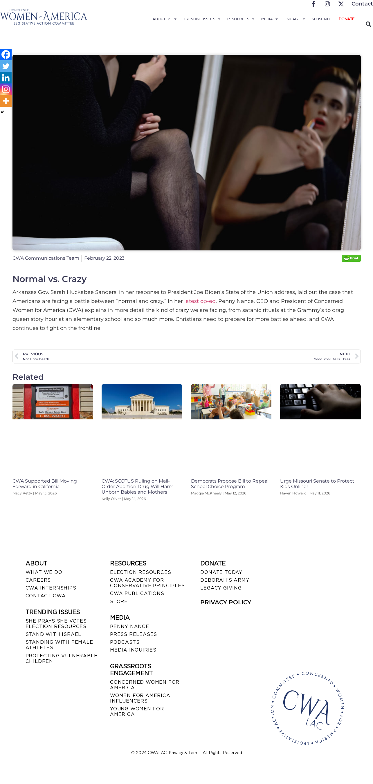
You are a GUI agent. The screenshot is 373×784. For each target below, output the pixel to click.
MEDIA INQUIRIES (133, 650)
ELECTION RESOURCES (140, 572)
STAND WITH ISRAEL (54, 634)
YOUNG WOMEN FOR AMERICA (137, 711)
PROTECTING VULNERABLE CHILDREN (62, 658)
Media (269, 19)
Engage (295, 19)
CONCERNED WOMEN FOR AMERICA (144, 684)
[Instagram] (6, 89)
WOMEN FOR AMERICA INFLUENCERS (140, 698)
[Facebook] (6, 54)
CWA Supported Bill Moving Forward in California (44, 483)
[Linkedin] (6, 77)
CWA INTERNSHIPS (51, 588)
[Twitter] (6, 66)
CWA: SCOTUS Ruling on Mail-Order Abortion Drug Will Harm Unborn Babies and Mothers (138, 486)
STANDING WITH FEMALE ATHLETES (59, 644)
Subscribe (322, 19)
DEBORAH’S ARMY (224, 580)
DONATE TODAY (221, 572)
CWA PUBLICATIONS (137, 593)
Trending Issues (201, 19)
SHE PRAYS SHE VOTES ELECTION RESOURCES (56, 623)
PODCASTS (124, 642)
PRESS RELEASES (133, 634)
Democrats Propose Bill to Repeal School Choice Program (230, 483)
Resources (240, 19)
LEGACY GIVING (221, 588)
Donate (346, 19)
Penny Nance (129, 626)
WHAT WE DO (44, 572)
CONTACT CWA (46, 596)
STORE (119, 601)
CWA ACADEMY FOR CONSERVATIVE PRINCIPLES (147, 582)
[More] (6, 101)
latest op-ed (200, 301)
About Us (164, 19)
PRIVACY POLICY (225, 602)
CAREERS (38, 580)
